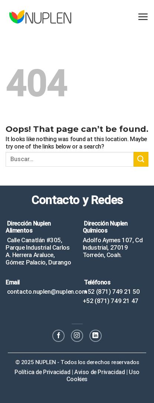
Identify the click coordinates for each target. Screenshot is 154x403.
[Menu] (142, 16)
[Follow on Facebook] (58, 336)
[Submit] (141, 159)
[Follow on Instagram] (77, 336)
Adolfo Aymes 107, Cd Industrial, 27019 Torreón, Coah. (113, 247)
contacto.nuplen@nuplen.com (46, 291)
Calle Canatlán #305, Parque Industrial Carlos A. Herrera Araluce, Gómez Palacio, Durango (38, 251)
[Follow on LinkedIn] (95, 336)
